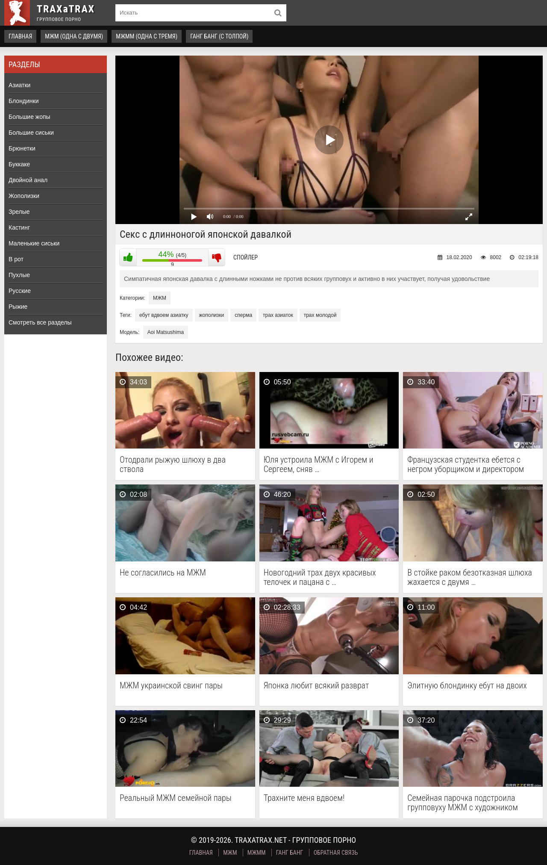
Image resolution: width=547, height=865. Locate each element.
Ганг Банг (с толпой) (219, 36)
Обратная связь (336, 852)
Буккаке (19, 164)
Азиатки (19, 85)
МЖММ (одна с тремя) (146, 36)
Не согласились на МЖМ (163, 573)
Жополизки (24, 195)
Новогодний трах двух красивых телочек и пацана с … (320, 577)
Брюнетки (22, 148)
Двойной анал (28, 180)
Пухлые (19, 275)
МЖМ (159, 298)
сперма (243, 315)
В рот (16, 259)
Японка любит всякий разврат (316, 686)
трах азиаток (278, 315)
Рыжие (18, 306)
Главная (20, 36)
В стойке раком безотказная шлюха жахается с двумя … (469, 577)
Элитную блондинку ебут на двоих (467, 686)
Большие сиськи (31, 132)
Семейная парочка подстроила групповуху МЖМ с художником (462, 802)
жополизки (211, 315)
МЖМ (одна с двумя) (74, 36)
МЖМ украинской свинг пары (171, 686)
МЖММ (256, 852)
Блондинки (24, 100)
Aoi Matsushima (165, 332)
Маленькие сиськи (34, 243)
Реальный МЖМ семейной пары (176, 798)
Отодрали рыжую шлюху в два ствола (173, 464)
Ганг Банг (289, 852)
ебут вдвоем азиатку (163, 315)
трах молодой (320, 315)
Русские (20, 290)
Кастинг (19, 227)
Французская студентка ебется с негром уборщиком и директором (465, 464)
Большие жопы (29, 116)
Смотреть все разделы (40, 322)
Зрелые (19, 211)
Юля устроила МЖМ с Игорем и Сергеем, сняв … (318, 464)
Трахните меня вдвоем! (304, 798)
